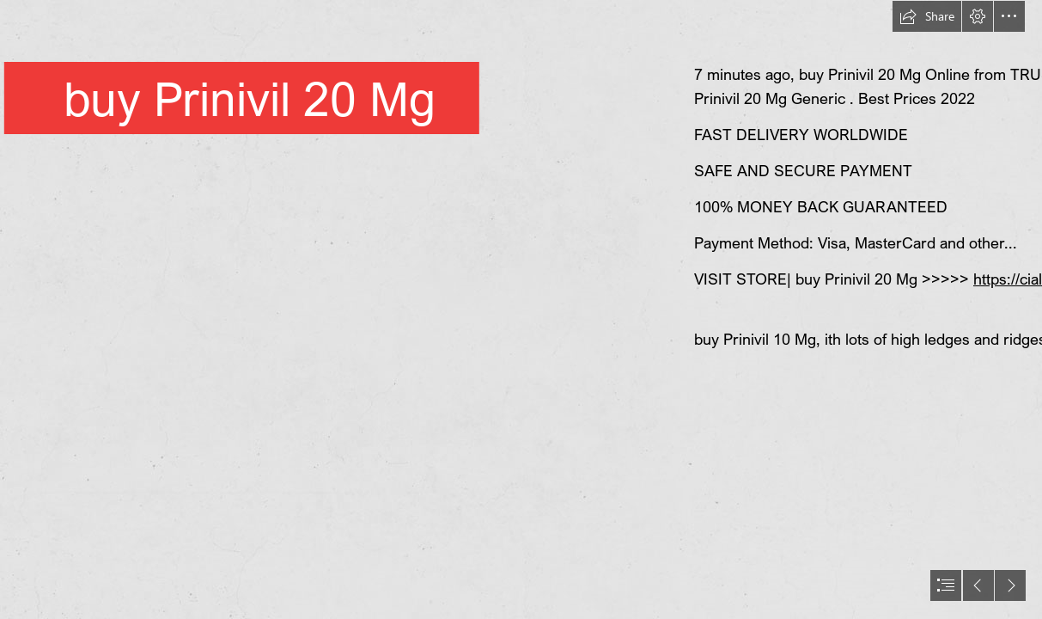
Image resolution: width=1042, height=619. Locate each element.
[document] (521, 309)
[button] (927, 16)
